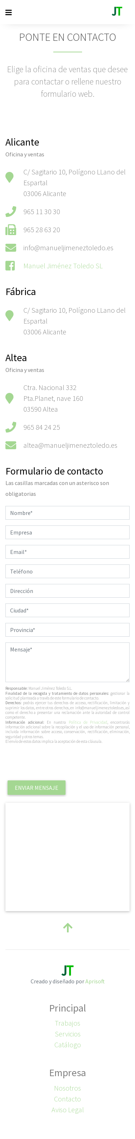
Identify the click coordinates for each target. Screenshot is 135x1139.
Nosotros (67, 1087)
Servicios (68, 1033)
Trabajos (67, 1022)
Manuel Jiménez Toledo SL (63, 265)
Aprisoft (95, 981)
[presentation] (60, 764)
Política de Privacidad (88, 722)
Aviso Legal (67, 1109)
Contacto (67, 1098)
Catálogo (67, 1044)
